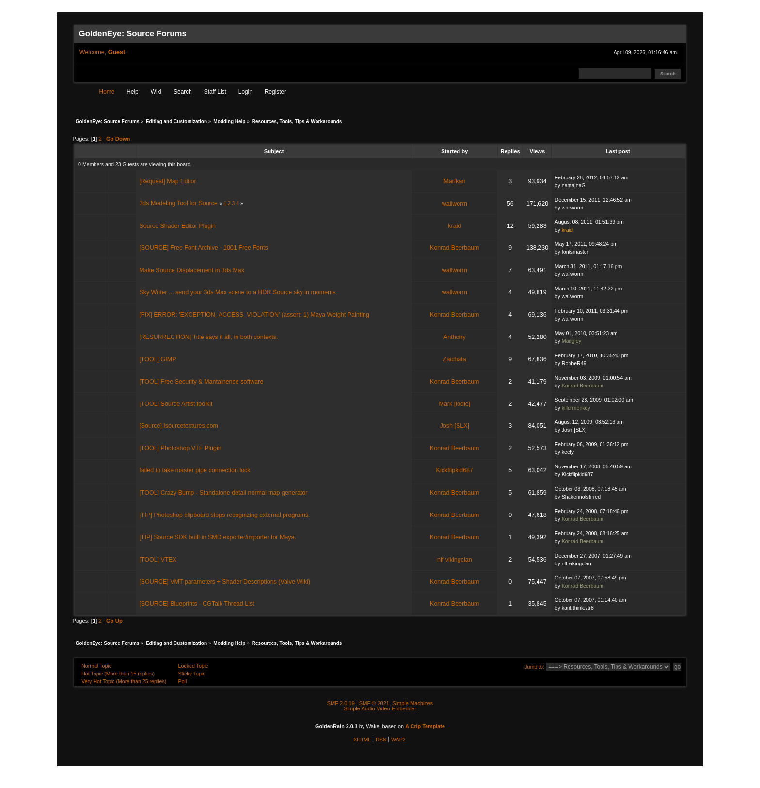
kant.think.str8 (578, 608)
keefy (568, 452)
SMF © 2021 (374, 703)
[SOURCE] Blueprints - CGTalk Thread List (196, 603)
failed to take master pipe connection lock (194, 470)
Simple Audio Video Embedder (380, 708)
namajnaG (574, 185)
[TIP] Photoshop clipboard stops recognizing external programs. (224, 515)
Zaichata (454, 359)
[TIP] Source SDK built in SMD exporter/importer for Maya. (217, 537)
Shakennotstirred (581, 496)
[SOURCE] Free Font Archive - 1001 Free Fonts (203, 247)
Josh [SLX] (454, 425)
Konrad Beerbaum (454, 247)
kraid (454, 226)
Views (537, 151)
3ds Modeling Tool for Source (178, 203)
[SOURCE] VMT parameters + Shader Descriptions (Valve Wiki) (224, 582)
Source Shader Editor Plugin (177, 226)
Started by (454, 151)
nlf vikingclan (454, 559)
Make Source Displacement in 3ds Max (191, 270)
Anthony (454, 337)
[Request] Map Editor (167, 181)
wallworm (454, 203)
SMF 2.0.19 (341, 703)
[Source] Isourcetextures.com (178, 425)
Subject (274, 151)
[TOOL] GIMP (157, 359)
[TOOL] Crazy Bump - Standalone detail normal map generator (223, 492)
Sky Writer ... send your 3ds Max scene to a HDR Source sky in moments (237, 292)
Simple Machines (412, 703)
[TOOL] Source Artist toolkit (175, 404)
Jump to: (534, 667)
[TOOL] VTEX (157, 559)
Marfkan (454, 181)
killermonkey (576, 408)
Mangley (571, 341)
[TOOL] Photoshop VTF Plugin (180, 448)
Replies (510, 151)
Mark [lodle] (455, 404)
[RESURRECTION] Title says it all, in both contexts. (208, 337)
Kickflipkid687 (454, 470)
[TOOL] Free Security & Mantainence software (201, 381)
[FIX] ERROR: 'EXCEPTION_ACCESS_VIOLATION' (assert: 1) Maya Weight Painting (254, 314)
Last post (619, 151)
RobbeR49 (574, 363)
